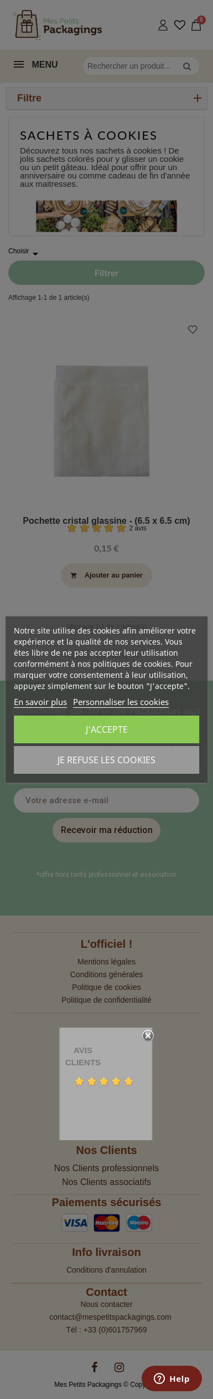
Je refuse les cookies (106, 760)
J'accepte (107, 729)
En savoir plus (40, 701)
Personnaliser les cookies (121, 701)
